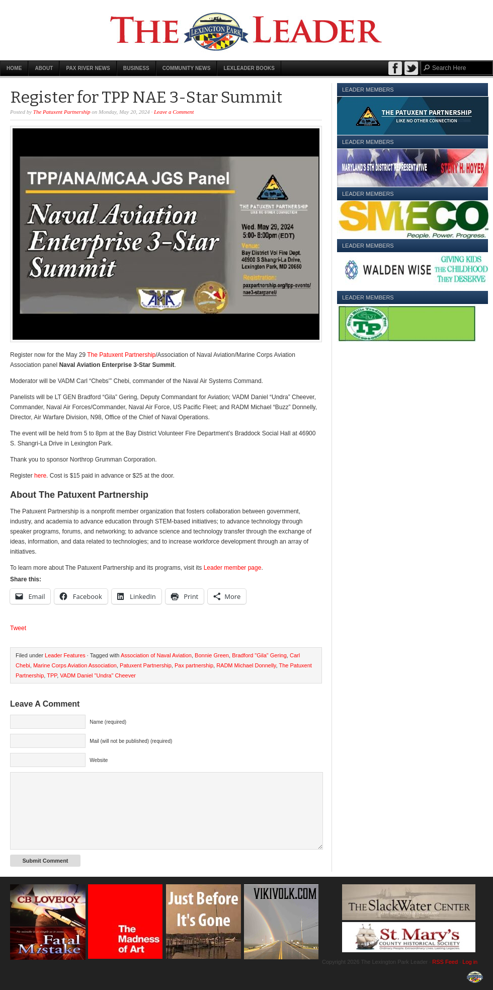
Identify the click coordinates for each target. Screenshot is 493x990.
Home (14, 68)
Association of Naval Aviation (156, 655)
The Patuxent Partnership (62, 112)
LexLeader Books (249, 68)
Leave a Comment (174, 112)
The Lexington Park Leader (246, 30)
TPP (52, 675)
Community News (186, 68)
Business (136, 68)
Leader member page (231, 567)
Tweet (18, 628)
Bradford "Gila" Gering (259, 655)
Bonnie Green (212, 655)
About (44, 68)
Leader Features (65, 655)
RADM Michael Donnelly (246, 665)
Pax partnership (194, 665)
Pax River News (88, 68)
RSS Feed (445, 962)
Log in (469, 962)
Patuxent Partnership (146, 665)
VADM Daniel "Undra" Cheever (98, 675)
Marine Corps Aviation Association (75, 665)
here (40, 475)
